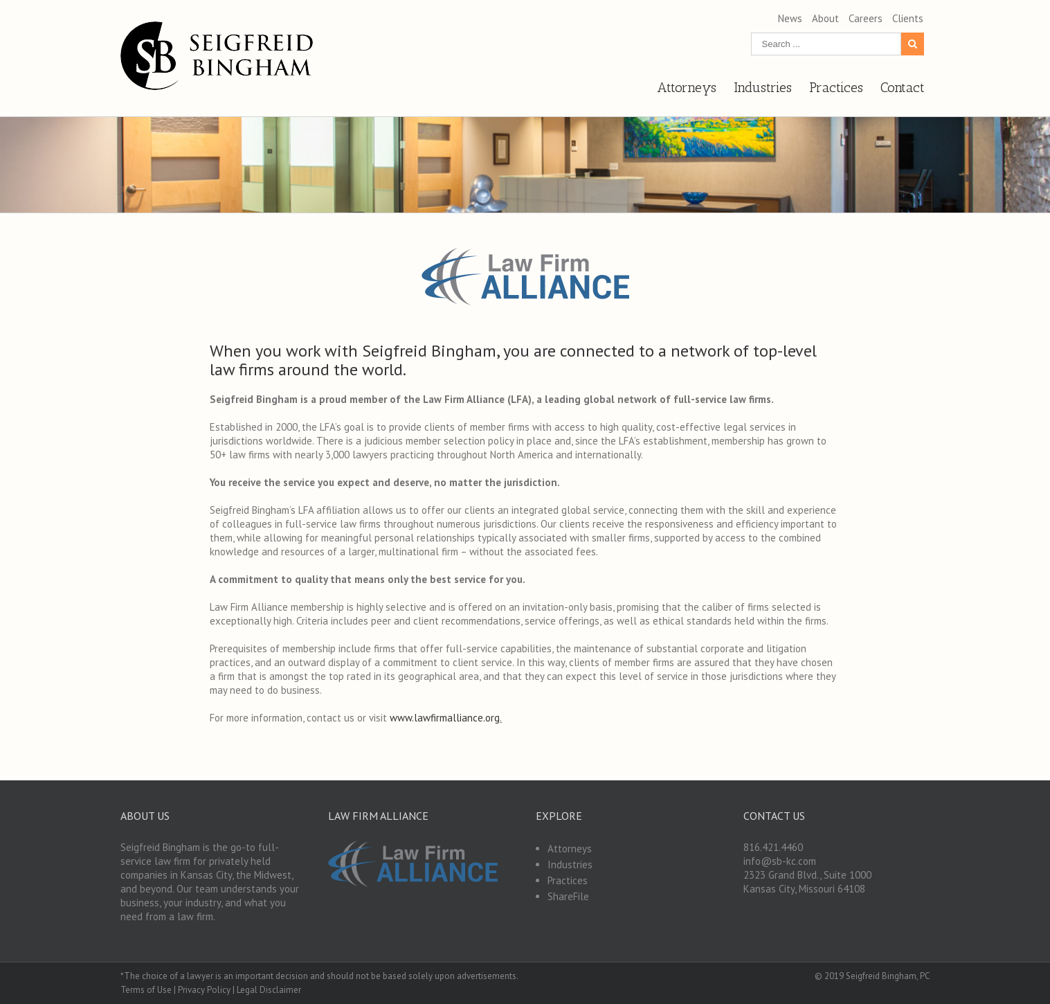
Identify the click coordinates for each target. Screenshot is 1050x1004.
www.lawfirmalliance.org (445, 717)
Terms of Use (146, 990)
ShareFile (568, 896)
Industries (569, 864)
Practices (567, 880)
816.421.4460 (773, 847)
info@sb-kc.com (779, 861)
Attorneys (569, 848)
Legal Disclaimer (269, 990)
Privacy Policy (204, 990)
